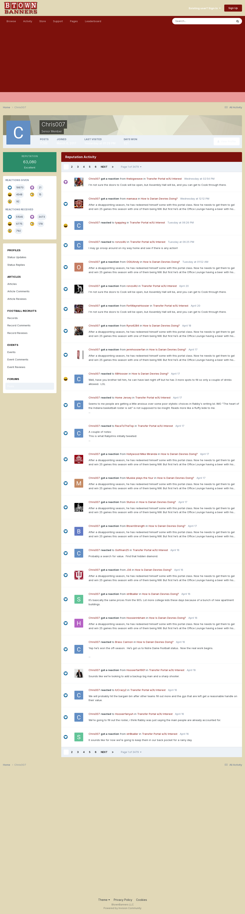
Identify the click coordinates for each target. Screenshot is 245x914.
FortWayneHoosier (137, 305)
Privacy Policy (123, 899)
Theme (104, 899)
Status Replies (16, 264)
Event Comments (17, 359)
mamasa (131, 198)
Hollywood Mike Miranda (141, 454)
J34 (128, 569)
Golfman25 (122, 550)
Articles (12, 283)
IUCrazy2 (120, 690)
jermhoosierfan (135, 349)
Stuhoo (130, 502)
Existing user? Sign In (205, 8)
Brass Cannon (124, 641)
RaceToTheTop (124, 425)
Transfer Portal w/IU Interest (164, 178)
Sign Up (233, 8)
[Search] (189, 21)
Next (104, 166)
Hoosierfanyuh (124, 713)
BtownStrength (135, 525)
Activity (27, 21)
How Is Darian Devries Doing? (159, 198)
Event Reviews (16, 367)
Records (12, 318)
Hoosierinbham (135, 617)
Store (42, 21)
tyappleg (120, 222)
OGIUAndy (132, 261)
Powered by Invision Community (122, 908)
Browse (11, 21)
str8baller (132, 593)
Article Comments (18, 291)
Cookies (141, 899)
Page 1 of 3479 (131, 166)
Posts (10, 386)
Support (58, 21)
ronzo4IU (120, 241)
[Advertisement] (122, 64)
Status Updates (16, 257)
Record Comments (19, 325)
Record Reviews (17, 333)
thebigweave (134, 178)
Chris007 (94, 178)
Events (11, 352)
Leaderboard (93, 21)
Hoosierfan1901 (135, 670)
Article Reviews (17, 298)
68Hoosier (121, 373)
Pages (74, 21)
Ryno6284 (132, 325)
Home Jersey (123, 397)
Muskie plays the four (139, 477)
